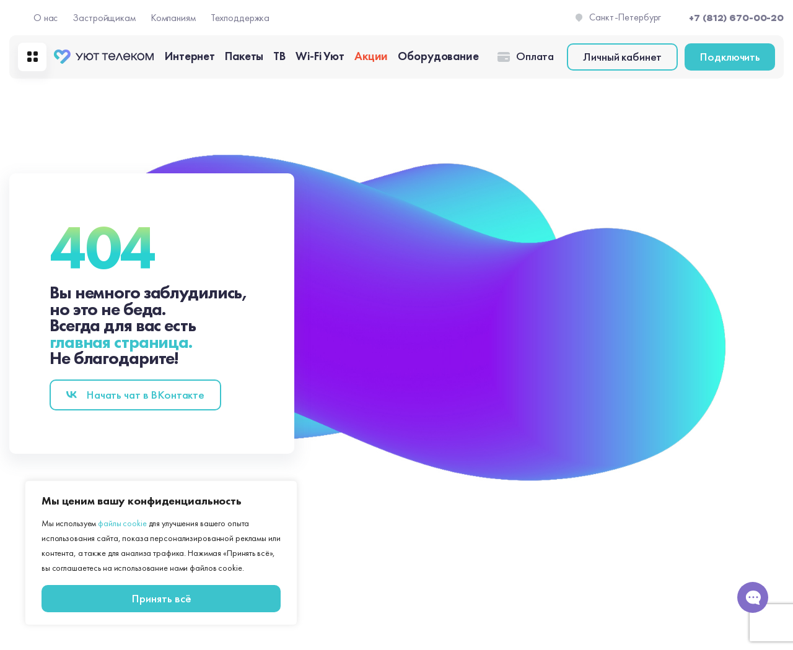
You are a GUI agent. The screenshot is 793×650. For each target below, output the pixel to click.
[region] (161, 552)
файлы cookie (122, 523)
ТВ (279, 56)
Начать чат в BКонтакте (145, 394)
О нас (45, 17)
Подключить (729, 56)
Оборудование (438, 56)
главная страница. (121, 342)
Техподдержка (240, 17)
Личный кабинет (622, 56)
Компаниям (173, 17)
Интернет (190, 56)
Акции (371, 56)
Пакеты (244, 56)
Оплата (535, 56)
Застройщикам (104, 17)
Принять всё (161, 598)
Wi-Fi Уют (320, 56)
